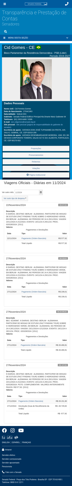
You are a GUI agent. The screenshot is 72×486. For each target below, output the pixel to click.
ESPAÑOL (16, 442)
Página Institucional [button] (36, 174)
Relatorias (36, 162)
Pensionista (7, 466)
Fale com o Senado (12, 472)
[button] (36, 38)
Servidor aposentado (10, 463)
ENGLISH (6, 442)
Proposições (36, 148)
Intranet (7, 449)
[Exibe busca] (5, 31)
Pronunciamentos (36, 155)
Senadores (10, 24)
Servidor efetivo (8, 455)
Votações (36, 168)
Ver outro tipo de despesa (15, 198)
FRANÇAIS (26, 442)
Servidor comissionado (11, 459)
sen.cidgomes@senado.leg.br (23, 122)
